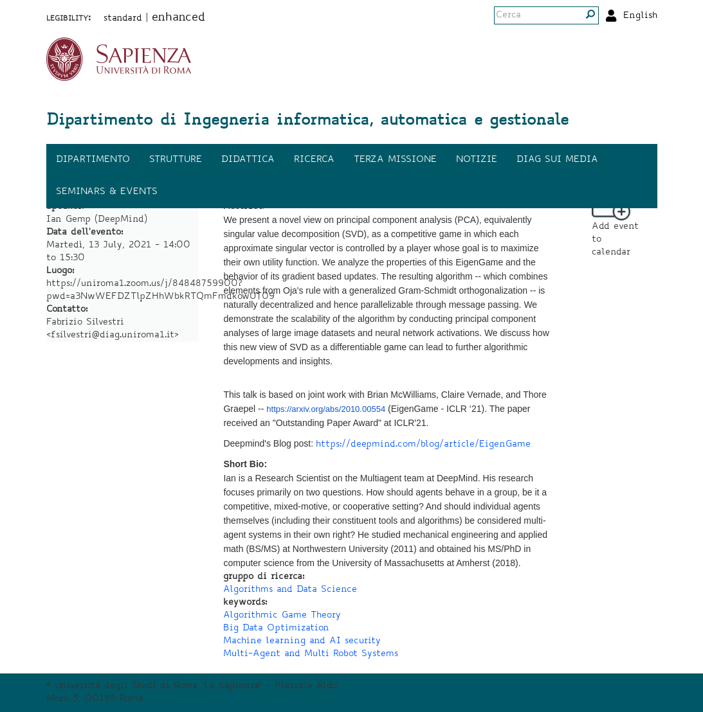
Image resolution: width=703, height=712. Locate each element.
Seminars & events (107, 192)
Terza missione (395, 160)
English (640, 16)
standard (123, 18)
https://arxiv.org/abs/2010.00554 (325, 409)
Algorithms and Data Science (290, 589)
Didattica (248, 160)
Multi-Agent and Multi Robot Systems (310, 654)
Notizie (476, 160)
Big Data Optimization (276, 628)
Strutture (175, 160)
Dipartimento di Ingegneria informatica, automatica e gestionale (307, 121)
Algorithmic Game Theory (282, 615)
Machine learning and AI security (302, 641)
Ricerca (314, 160)
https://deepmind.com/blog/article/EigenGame (423, 444)
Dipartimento (93, 160)
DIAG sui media (557, 160)
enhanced (178, 18)
